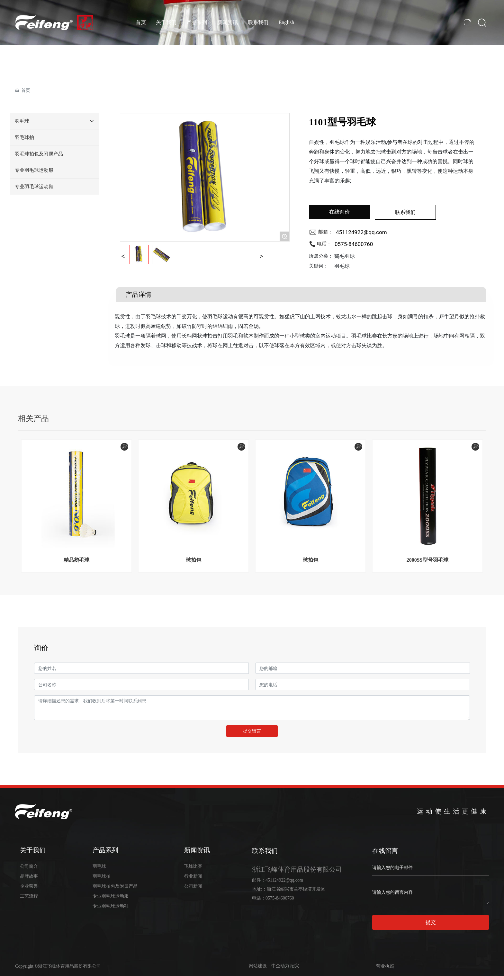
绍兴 (294, 965)
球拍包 (193, 560)
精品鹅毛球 (76, 560)
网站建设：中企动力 (269, 965)
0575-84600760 (354, 244)
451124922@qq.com (361, 232)
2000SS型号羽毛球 (427, 560)
